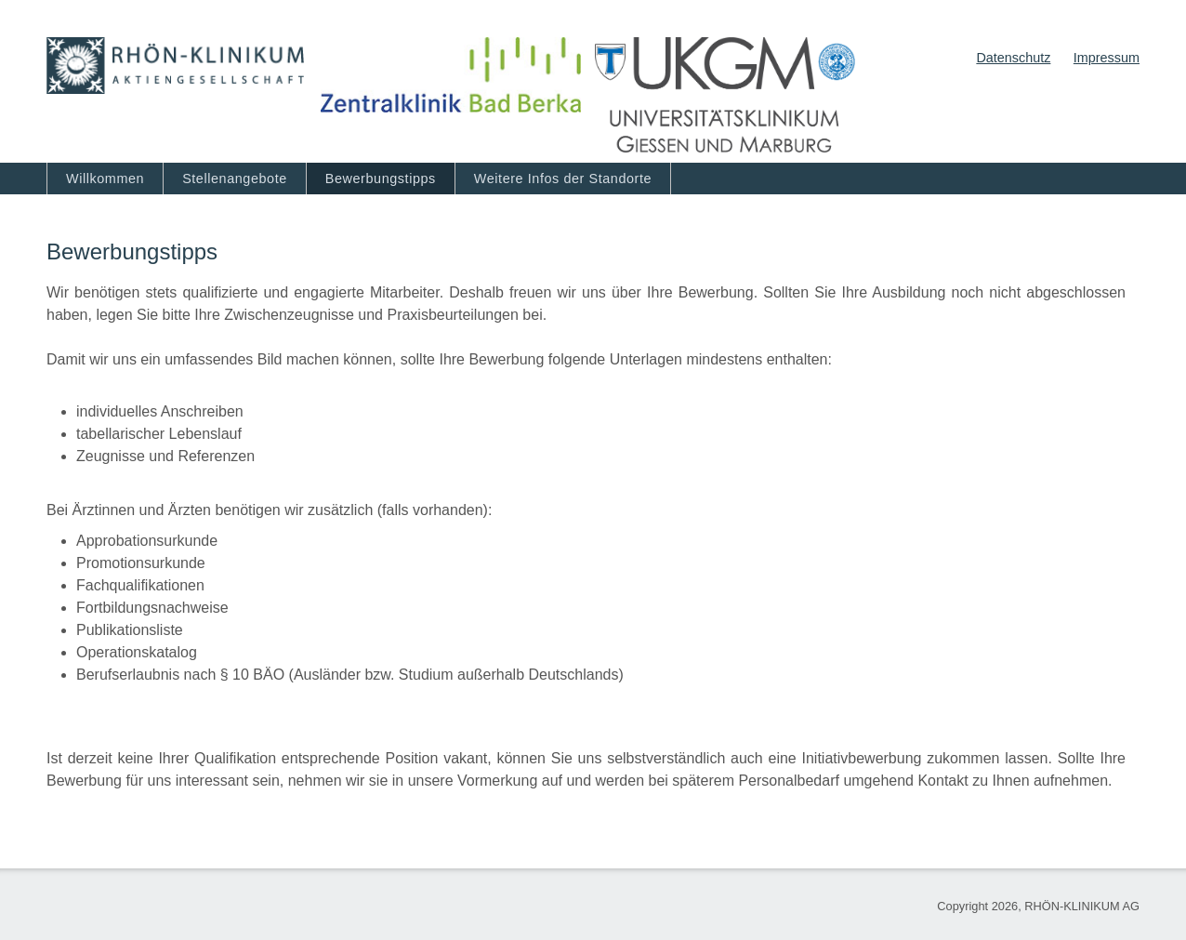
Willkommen (105, 178)
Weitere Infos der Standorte (563, 178)
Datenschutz (1013, 57)
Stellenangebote (234, 178)
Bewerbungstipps (380, 178)
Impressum (1107, 57)
